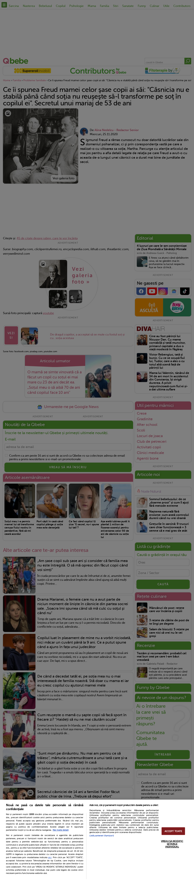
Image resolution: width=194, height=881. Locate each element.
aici (50, 857)
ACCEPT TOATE (173, 831)
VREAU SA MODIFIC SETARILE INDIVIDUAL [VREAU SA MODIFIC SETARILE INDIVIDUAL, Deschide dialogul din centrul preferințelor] (172, 844)
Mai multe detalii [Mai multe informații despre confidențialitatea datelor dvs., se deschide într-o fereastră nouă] (61, 830)
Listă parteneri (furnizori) (101, 835)
